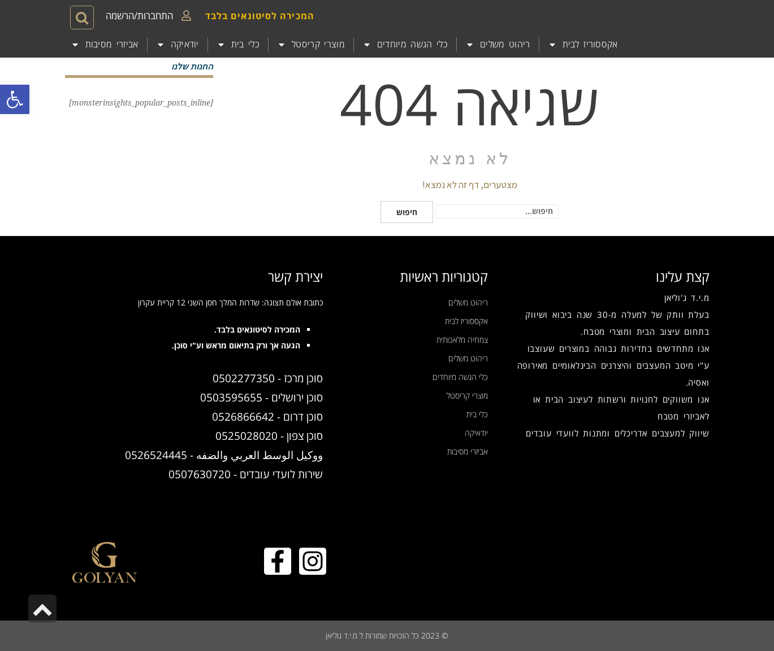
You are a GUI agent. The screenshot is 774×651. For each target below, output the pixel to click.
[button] (14, 99)
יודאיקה (177, 44)
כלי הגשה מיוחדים (405, 44)
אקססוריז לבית (583, 44)
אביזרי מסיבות (105, 44)
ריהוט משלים (497, 44)
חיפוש (406, 212)
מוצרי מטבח (606, 331)
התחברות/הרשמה (139, 15)
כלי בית (238, 44)
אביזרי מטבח (681, 416)
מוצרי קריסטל (311, 44)
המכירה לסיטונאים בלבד (259, 16)
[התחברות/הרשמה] (186, 15)
